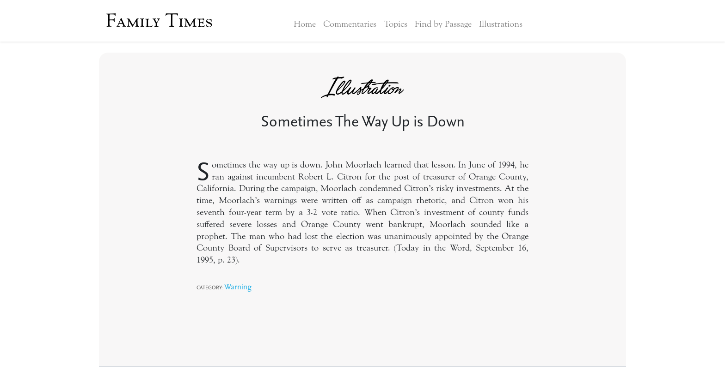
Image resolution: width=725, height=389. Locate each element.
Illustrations (500, 24)
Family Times (159, 21)
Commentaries (349, 24)
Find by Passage (443, 24)
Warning (238, 286)
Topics (395, 24)
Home (305, 24)
